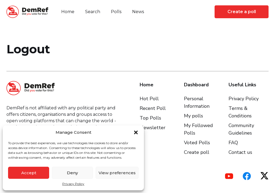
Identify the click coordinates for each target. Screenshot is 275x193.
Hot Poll (149, 98)
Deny (72, 172)
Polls (116, 11)
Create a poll (241, 11)
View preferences (117, 172)
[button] (136, 132)
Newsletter (152, 127)
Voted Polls (197, 142)
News (138, 11)
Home (67, 11)
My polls (193, 116)
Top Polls (150, 118)
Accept (28, 172)
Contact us (240, 152)
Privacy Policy (73, 184)
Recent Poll (153, 108)
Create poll (196, 152)
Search (92, 11)
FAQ (233, 142)
